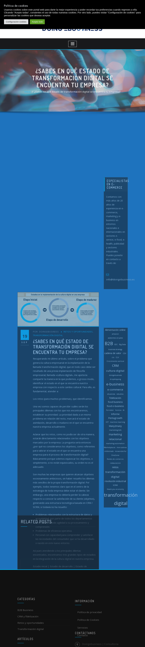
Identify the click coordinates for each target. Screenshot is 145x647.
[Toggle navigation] (72, 42)
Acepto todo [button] (37, 22)
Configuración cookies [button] (16, 22)
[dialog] (139, 640)
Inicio (32, 93)
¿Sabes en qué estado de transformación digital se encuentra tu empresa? (77, 93)
